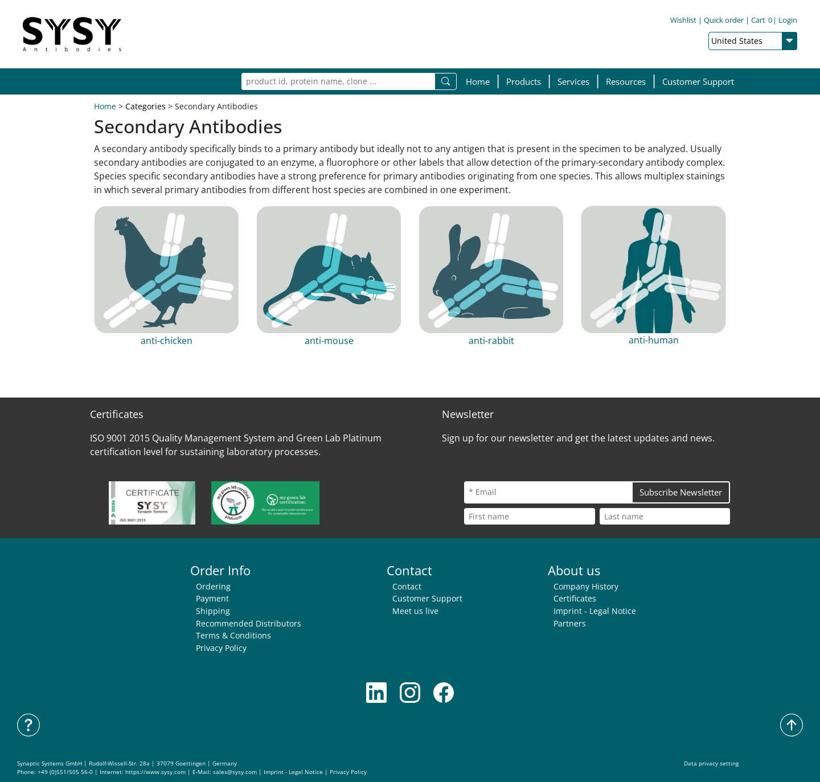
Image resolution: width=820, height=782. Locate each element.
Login (787, 20)
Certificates (575, 598)
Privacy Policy (221, 647)
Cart (761, 20)
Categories (145, 106)
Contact (406, 586)
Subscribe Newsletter (680, 492)
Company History (586, 586)
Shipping (213, 610)
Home (478, 81)
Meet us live (415, 610)
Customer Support (698, 81)
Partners (570, 623)
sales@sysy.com (235, 772)
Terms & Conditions (233, 635)
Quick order (724, 20)
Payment (212, 598)
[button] (524, 82)
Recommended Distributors (248, 623)
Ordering (213, 586)
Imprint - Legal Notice (595, 610)
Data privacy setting (711, 763)
